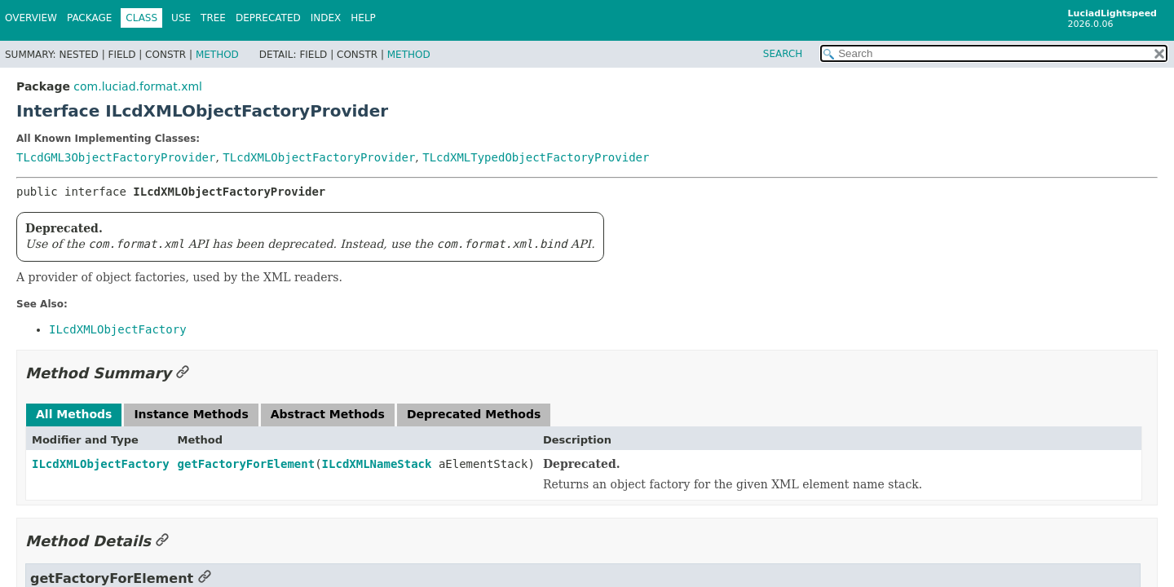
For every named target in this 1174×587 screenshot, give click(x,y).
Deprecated (268, 18)
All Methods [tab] (74, 414)
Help (363, 18)
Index (326, 18)
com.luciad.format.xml (137, 86)
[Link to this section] (182, 373)
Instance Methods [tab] (191, 414)
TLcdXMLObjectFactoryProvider (319, 157)
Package (89, 18)
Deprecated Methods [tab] (474, 414)
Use (181, 18)
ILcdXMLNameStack (377, 463)
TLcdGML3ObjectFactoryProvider (115, 157)
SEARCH (783, 54)
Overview (31, 18)
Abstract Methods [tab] (328, 414)
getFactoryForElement (247, 463)
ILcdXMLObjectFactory (101, 463)
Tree (213, 18)
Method (217, 54)
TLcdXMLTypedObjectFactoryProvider (535, 157)
